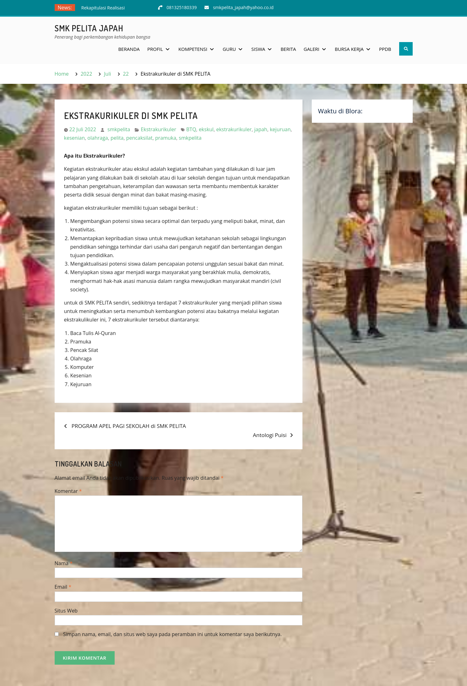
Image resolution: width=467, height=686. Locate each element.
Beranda (128, 49)
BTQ (191, 129)
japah (260, 129)
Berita (288, 49)
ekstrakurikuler (234, 129)
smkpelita (118, 129)
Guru (229, 49)
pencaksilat (139, 137)
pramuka (165, 137)
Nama (64, 563)
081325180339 (181, 7)
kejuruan (280, 129)
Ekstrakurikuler (158, 129)
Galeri (311, 49)
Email (63, 586)
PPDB (385, 49)
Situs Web (66, 610)
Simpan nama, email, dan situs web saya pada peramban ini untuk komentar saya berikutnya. (172, 634)
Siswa (258, 49)
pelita (117, 137)
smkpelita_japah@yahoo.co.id (243, 7)
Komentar (68, 491)
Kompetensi (192, 49)
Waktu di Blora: (340, 111)
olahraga (97, 137)
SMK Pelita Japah (89, 28)
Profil (155, 49)
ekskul (206, 129)
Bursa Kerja (349, 49)
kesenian (74, 137)
